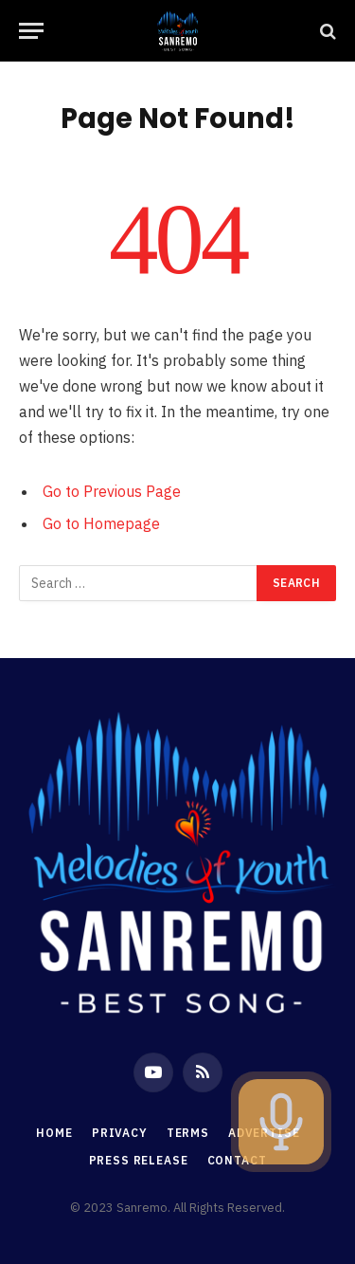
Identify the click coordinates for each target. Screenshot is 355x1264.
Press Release (138, 1160)
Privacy (120, 1133)
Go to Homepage (101, 523)
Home (54, 1133)
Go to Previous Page (112, 491)
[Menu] (31, 30)
